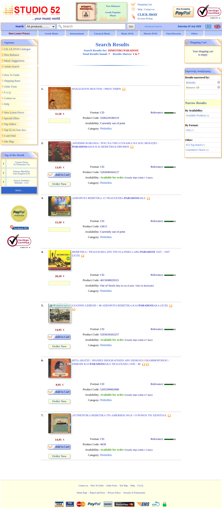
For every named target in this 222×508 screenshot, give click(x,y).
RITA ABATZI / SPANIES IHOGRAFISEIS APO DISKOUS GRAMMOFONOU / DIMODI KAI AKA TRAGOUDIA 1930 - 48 (120, 362)
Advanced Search (153, 26)
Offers (194, 33)
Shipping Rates (12, 80)
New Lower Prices (19, 33)
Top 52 (15, 130)
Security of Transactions (134, 492)
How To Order (12, 75)
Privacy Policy (114, 492)
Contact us (149, 9)
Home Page (82, 492)
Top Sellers (10, 124)
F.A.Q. (7, 92)
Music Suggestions (14, 60)
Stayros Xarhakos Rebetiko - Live (22, 181)
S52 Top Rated (194, 144)
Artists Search (11, 66)
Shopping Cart (144, 4)
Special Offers (11, 118)
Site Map (9, 141)
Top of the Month (14, 155)
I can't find (9, 135)
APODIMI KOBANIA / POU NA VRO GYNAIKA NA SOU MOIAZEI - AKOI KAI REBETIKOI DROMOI (115, 144)
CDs (188, 130)
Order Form (10, 86)
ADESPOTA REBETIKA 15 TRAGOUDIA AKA (108, 198)
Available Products (196, 115)
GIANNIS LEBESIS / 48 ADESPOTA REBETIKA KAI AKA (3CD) (120, 305)
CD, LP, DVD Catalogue (17, 49)
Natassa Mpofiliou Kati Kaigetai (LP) (21, 172)
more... (19, 190)
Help (139, 9)
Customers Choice (195, 149)
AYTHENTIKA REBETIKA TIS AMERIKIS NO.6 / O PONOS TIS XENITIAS (119, 415)
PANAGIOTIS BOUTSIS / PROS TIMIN (96, 88)
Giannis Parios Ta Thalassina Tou (21, 163)
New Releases (11, 54)
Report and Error (97, 492)
